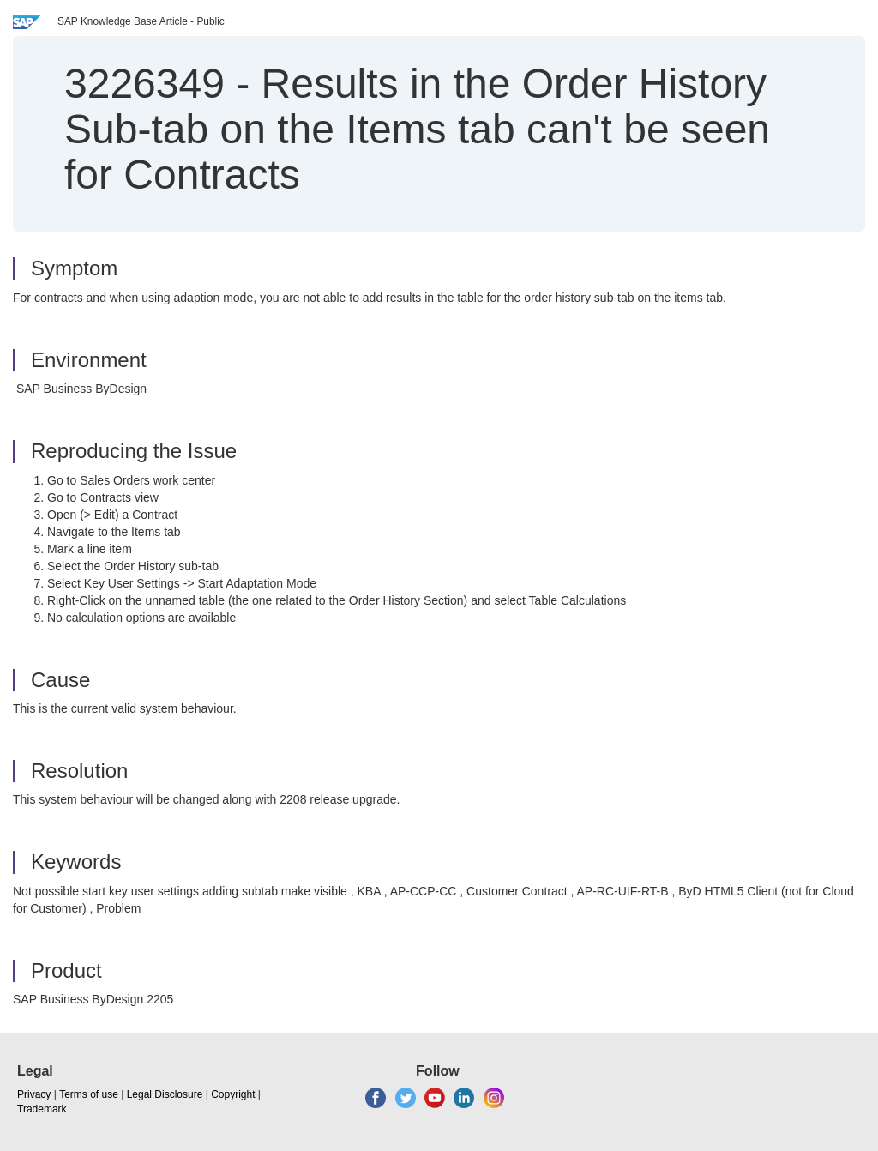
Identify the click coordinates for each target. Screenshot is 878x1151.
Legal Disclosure (165, 1094)
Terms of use (88, 1094)
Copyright (233, 1094)
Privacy (34, 1094)
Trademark (42, 1109)
